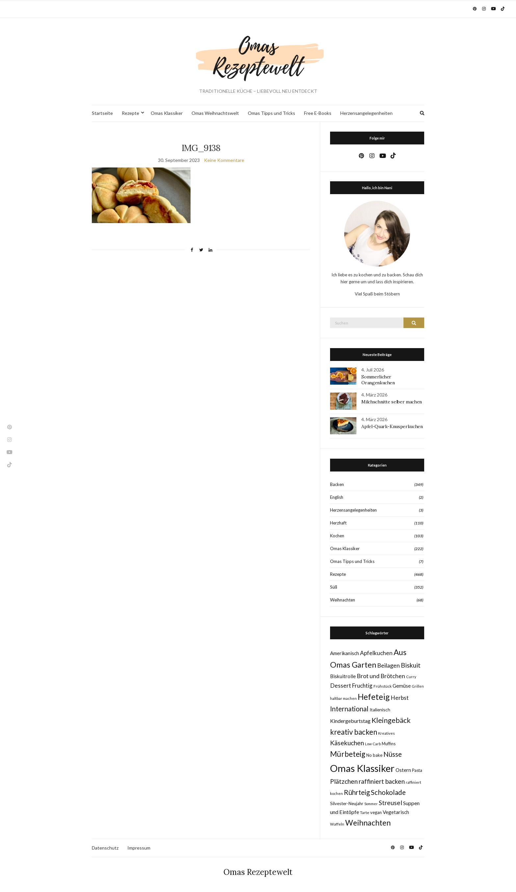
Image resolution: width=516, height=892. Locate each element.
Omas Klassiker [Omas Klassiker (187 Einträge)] (362, 768)
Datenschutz (105, 848)
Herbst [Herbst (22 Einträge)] (400, 697)
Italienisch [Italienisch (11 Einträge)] (380, 709)
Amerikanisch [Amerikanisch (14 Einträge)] (344, 653)
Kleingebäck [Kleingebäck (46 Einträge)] (391, 720)
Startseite (102, 113)
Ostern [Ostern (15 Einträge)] (403, 770)
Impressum (138, 848)
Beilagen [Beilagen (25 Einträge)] (388, 665)
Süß (333, 587)
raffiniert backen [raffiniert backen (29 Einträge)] (382, 781)
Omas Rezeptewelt (258, 872)
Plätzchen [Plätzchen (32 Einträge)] (344, 781)
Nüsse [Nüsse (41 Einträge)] (392, 754)
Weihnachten (342, 599)
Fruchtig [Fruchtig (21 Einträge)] (362, 685)
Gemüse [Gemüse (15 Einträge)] (402, 686)
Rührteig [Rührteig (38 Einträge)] (357, 792)
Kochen (337, 535)
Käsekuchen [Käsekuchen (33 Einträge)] (347, 743)
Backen (337, 484)
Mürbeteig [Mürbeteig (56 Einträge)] (347, 754)
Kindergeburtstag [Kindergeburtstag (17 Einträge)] (350, 721)
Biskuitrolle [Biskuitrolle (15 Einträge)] (343, 676)
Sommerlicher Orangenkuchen (378, 380)
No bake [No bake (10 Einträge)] (374, 755)
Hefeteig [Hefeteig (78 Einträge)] (374, 696)
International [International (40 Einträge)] (349, 709)
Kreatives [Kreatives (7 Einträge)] (386, 733)
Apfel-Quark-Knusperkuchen (392, 426)
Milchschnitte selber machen (391, 402)
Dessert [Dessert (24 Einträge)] (340, 685)
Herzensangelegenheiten (366, 113)
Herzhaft (338, 522)
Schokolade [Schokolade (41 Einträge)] (388, 792)
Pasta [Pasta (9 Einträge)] (417, 770)
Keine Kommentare (224, 160)
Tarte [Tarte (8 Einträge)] (364, 812)
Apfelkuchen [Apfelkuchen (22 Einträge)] (376, 653)
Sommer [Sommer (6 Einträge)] (371, 804)
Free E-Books (317, 113)
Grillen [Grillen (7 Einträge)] (418, 686)
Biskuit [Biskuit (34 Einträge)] (411, 665)
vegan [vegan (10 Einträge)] (376, 812)
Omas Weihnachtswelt (215, 113)
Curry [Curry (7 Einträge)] (411, 677)
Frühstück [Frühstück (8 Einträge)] (383, 686)
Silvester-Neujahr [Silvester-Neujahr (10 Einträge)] (346, 803)
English (336, 497)
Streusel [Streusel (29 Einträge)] (390, 802)
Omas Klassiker (167, 113)
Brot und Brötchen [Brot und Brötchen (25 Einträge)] (381, 675)
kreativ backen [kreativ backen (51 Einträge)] (353, 731)
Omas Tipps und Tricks (271, 113)
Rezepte (130, 113)
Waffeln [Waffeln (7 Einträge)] (337, 824)
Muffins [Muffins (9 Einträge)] (389, 743)
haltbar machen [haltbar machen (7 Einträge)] (343, 698)
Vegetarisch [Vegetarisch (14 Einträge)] (396, 812)
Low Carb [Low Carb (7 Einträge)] (373, 744)
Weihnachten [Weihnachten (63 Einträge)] (368, 822)
